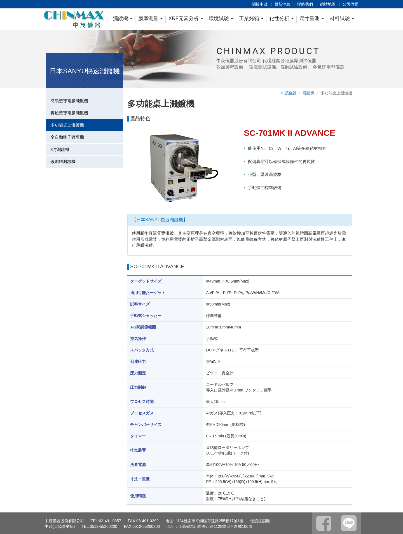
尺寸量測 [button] (311, 18)
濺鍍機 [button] (122, 18)
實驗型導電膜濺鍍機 (69, 112)
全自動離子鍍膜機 (67, 137)
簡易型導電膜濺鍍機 (69, 100)
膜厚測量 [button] (150, 18)
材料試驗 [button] (342, 18)
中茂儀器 (289, 93)
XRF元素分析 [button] (185, 18)
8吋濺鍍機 (59, 149)
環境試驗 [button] (221, 18)
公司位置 (350, 4)
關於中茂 (260, 4)
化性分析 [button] (281, 18)
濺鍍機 (309, 93)
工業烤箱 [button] (251, 18)
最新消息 (282, 4)
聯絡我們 (305, 4)
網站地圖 (328, 4)
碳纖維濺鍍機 (63, 161)
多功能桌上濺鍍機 (67, 125)
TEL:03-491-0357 (106, 521)
